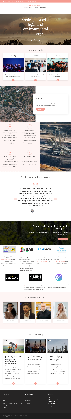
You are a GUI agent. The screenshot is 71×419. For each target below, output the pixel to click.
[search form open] (50, 12)
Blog (40, 11)
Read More (40, 109)
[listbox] (35, 199)
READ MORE (11, 383)
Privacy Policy (6, 416)
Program (33, 11)
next (55, 199)
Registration (62, 238)
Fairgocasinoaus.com (6, 259)
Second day (28, 400)
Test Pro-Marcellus (35, 5)
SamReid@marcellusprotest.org (19, 1)
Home (22, 11)
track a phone (51, 285)
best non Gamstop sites (41, 261)
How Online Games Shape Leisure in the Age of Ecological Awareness (35, 358)
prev (15, 199)
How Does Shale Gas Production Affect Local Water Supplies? (57, 358)
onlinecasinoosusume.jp (59, 261)
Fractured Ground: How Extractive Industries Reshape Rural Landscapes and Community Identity (13, 359)
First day (27, 398)
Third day (27, 403)
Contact (45, 11)
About (27, 11)
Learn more (11, 80)
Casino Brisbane (4, 284)
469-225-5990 (7, 1)
